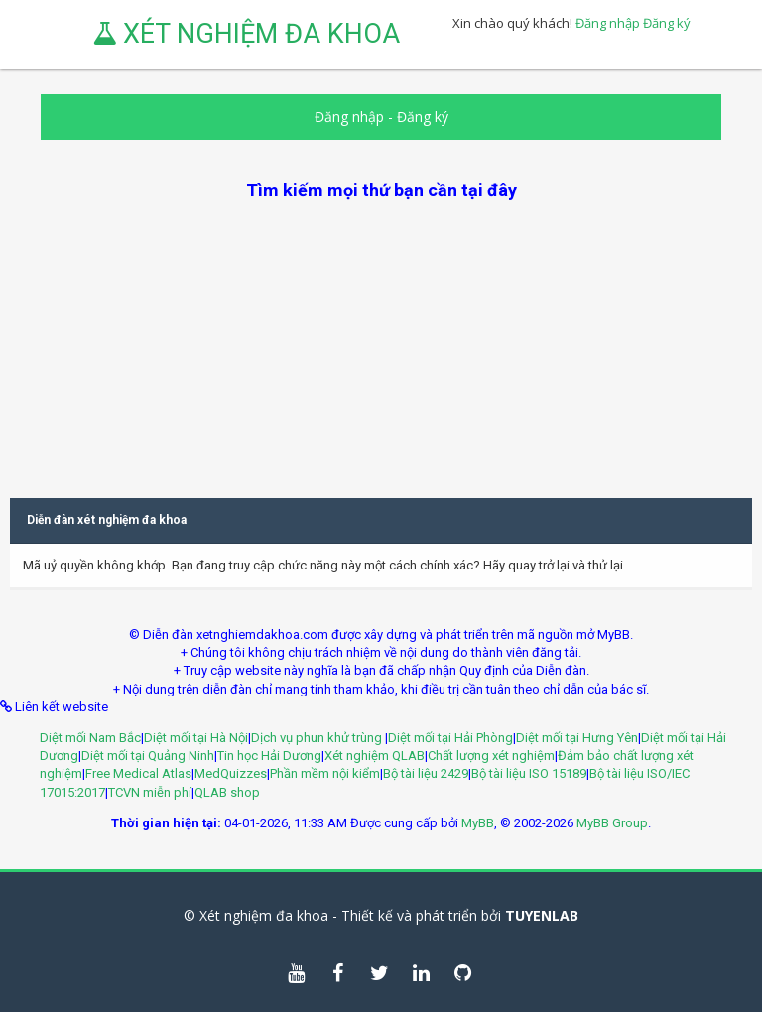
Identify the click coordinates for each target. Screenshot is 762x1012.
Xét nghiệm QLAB (374, 755)
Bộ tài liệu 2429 (425, 773)
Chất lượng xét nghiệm (491, 755)
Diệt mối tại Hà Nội (196, 737)
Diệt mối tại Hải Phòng (450, 737)
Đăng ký (667, 23)
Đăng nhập (607, 23)
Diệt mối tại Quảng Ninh (147, 755)
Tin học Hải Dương (269, 755)
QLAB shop (227, 792)
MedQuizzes (230, 773)
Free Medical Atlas (138, 773)
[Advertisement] (381, 341)
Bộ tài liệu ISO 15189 (528, 773)
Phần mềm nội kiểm (325, 773)
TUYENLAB (541, 915)
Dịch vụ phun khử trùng (318, 737)
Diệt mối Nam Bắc (90, 737)
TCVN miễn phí (149, 792)
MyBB (477, 823)
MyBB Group (612, 823)
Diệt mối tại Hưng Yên (577, 737)
